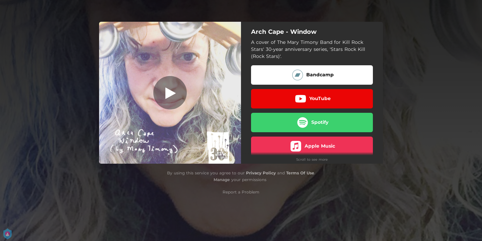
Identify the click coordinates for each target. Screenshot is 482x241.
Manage (222, 179)
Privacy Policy (261, 172)
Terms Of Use (300, 172)
